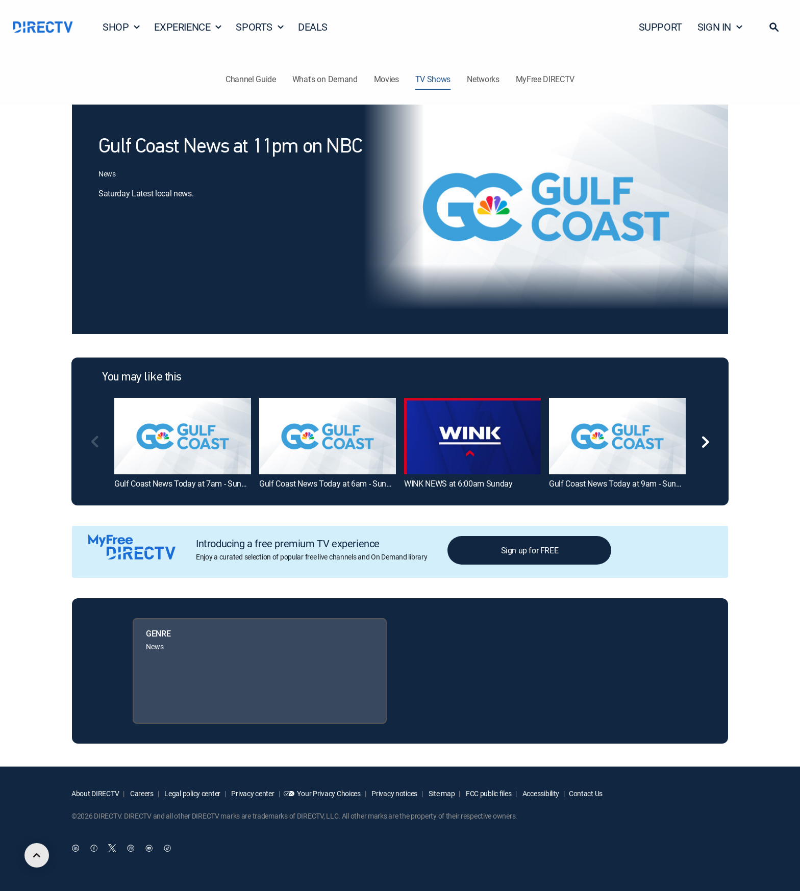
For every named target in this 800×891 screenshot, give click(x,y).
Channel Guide (251, 79)
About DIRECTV (95, 793)
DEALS (313, 27)
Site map (441, 793)
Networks (483, 79)
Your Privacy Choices (328, 793)
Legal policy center (191, 793)
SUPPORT (660, 27)
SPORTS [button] (260, 27)
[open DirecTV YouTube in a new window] (149, 849)
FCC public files (487, 793)
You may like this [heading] (142, 377)
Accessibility (540, 793)
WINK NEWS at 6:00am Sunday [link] (458, 483)
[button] (774, 27)
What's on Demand (325, 79)
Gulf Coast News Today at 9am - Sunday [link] (619, 483)
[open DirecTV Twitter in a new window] (112, 849)
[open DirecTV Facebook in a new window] (94, 849)
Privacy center (252, 793)
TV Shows (433, 79)
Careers (141, 793)
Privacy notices (394, 793)
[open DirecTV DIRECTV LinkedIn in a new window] (75, 849)
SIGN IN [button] (720, 27)
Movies (386, 79)
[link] (182, 436)
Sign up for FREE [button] (530, 550)
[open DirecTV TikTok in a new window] (167, 849)
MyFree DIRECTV (545, 79)
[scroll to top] (36, 855)
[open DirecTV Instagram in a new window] (131, 849)
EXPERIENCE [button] (188, 27)
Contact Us (586, 793)
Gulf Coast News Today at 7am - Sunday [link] (184, 483)
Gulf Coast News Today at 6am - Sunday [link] (329, 483)
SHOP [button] (122, 27)
